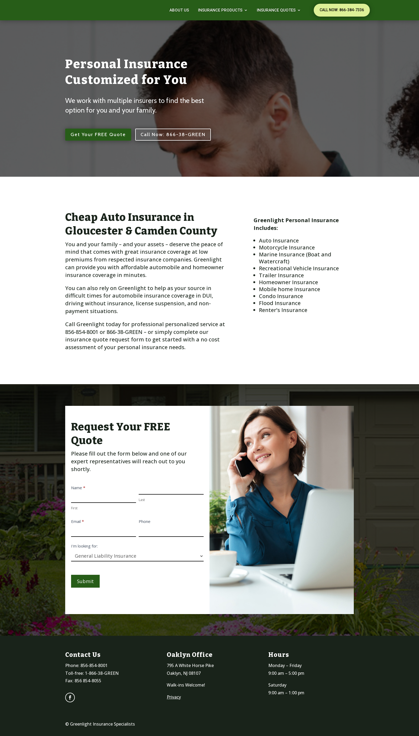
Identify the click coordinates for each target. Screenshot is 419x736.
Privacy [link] (174, 697)
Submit (85, 581)
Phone (144, 521)
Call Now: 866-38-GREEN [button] (173, 134)
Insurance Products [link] (220, 10)
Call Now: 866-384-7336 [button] (342, 10)
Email (77, 521)
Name (78, 487)
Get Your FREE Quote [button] (98, 134)
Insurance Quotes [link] (276, 10)
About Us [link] (179, 10)
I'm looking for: (84, 546)
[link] (73, 10)
